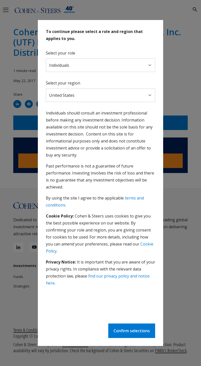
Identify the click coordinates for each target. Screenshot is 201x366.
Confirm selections (132, 331)
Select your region (63, 83)
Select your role (60, 53)
